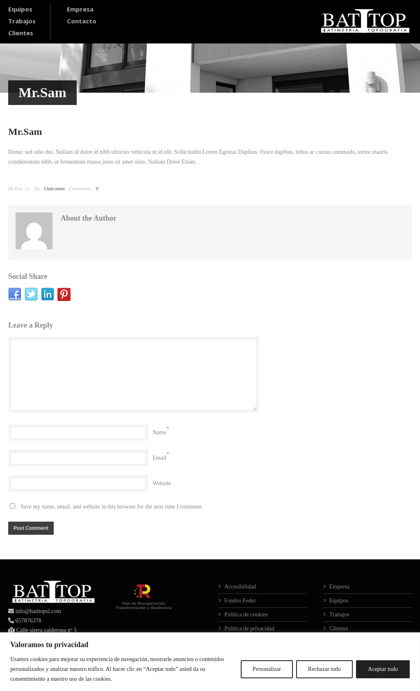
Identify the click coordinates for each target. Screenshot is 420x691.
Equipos (20, 9)
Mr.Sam (25, 131)
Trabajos (22, 21)
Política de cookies (246, 614)
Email (159, 458)
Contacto (81, 21)
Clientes (20, 33)
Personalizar (267, 669)
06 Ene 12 (19, 188)
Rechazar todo (324, 669)
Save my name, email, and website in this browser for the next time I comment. (112, 507)
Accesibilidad (240, 587)
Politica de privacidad (249, 628)
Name (159, 432)
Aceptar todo (383, 669)
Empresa (80, 9)
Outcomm (54, 188)
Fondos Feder (240, 600)
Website (162, 483)
